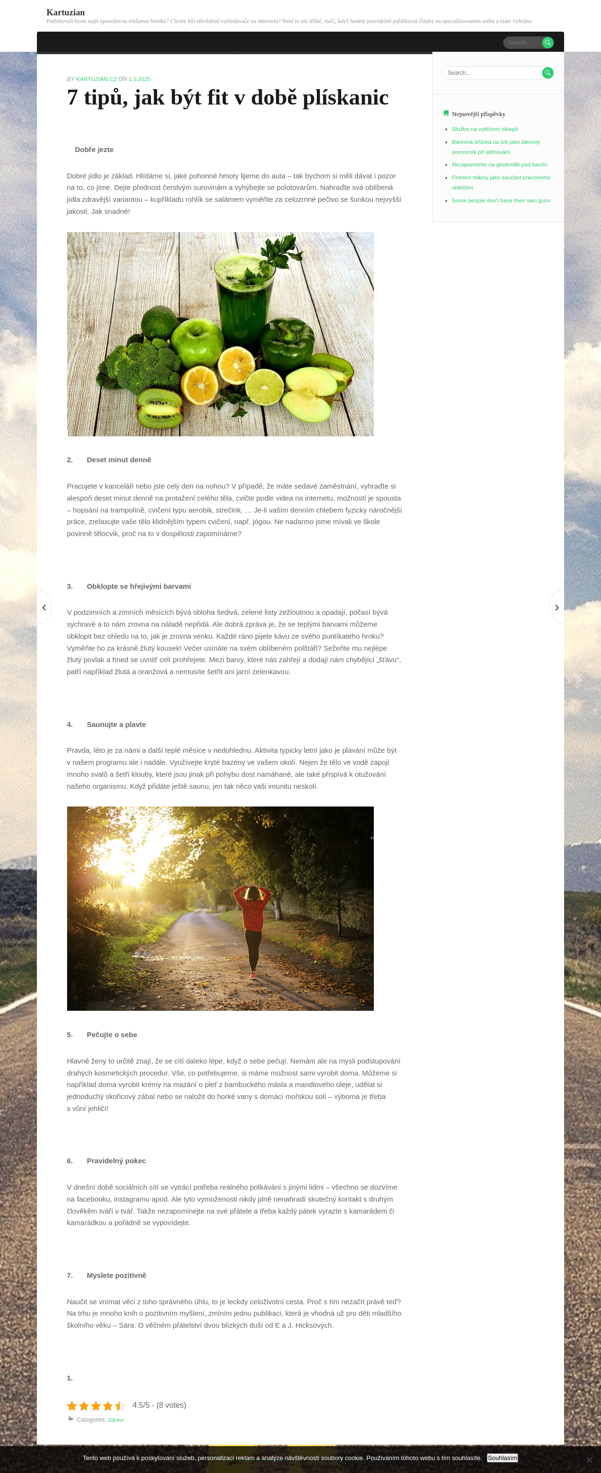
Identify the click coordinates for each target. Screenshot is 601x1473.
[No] (589, 1459)
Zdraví (116, 1418)
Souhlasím (502, 1457)
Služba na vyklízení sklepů (486, 128)
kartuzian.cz (97, 78)
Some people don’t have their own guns (502, 196)
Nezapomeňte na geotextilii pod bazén (501, 162)
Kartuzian (66, 12)
